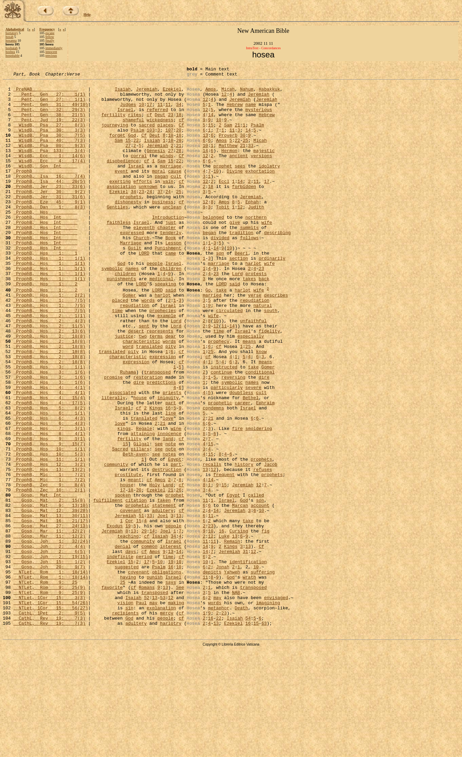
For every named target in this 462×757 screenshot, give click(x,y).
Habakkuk (269, 93)
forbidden (244, 210)
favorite (112, 691)
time (117, 358)
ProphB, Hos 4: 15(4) (49, 463)
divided (219, 271)
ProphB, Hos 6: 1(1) (49, 481)
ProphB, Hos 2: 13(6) (49, 383)
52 (146, 703)
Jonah (222, 666)
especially (250, 389)
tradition (241, 265)
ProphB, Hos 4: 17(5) (49, 469)
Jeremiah (146, 93)
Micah (228, 93)
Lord (237, 314)
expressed (132, 265)
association (121, 210)
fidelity (269, 383)
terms (156, 389)
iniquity (167, 463)
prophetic (220, 469)
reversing (233, 438)
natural (262, 352)
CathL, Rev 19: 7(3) (49, 728)
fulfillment (108, 586)
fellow (49, 37)
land (168, 512)
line (170, 481)
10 (141, 111)
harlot (253, 302)
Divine (235, 191)
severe (253, 451)
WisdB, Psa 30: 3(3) (49, 142)
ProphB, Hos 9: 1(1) (49, 512)
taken (164, 586)
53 (162, 703)
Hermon (229, 167)
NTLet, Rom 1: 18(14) (50, 672)
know (261, 408)
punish (155, 678)
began (209, 265)
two (143, 389)
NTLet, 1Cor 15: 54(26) (50, 709)
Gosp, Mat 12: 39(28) (50, 598)
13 (205, 148)
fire (237, 500)
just (170, 253)
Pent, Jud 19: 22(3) (49, 130)
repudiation (254, 346)
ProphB (45, 191)
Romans (147, 691)
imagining (268, 709)
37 (160, 216)
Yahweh (232, 672)
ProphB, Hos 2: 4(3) (49, 371)
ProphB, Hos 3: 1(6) (49, 432)
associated (122, 457)
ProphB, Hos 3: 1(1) (49, 426)
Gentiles (117, 234)
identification (248, 660)
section (238, 296)
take (221, 334)
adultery (162, 598)
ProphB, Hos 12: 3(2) (49, 543)
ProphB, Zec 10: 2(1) (49, 574)
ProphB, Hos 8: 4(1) (49, 506)
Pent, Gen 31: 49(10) (50, 111)
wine (176, 500)
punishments (121, 320)
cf (149, 124)
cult (176, 197)
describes (276, 340)
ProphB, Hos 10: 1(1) (49, 525)
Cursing (238, 623)
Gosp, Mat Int (45, 580)
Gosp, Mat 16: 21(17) (50, 611)
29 (144, 623)
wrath (249, 678)
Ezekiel (172, 93)
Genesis (156, 167)
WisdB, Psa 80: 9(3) (49, 161)
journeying (114, 136)
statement (164, 592)
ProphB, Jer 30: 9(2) (49, 216)
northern (256, 247)
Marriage (130, 277)
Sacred (120, 525)
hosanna (11, 40)
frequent (223, 555)
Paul (141, 709)
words (148, 346)
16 (168, 475)
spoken (123, 580)
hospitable (12, 55)
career (243, 469)
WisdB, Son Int (45, 185)
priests (172, 457)
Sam (228, 136)
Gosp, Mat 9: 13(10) (50, 592)
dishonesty (128, 228)
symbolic (112, 308)
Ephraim (265, 469)
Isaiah (123, 93)
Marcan (240, 592)
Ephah (252, 228)
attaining (142, 506)
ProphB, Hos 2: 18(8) (49, 389)
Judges (128, 111)
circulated (229, 358)
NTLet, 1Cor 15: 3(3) (49, 703)
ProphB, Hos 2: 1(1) (49, 365)
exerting (120, 204)
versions (261, 173)
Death (241, 715)
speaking (165, 327)
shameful (133, 130)
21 (237, 136)
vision (125, 709)
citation (136, 586)
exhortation (260, 191)
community (116, 543)
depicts (212, 672)
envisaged (276, 703)
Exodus (115, 617)
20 (178, 142)
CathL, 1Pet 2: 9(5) (49, 721)
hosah (9, 37)
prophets (130, 222)
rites (134, 124)
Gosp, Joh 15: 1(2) (49, 660)
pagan (161, 197)
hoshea (10, 52)
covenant (130, 598)
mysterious (258, 117)
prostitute (128, 555)
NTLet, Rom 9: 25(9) (49, 691)
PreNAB (45, 93)
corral (139, 173)
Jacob (270, 543)
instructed (223, 426)
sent (144, 377)
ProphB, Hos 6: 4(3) (49, 488)
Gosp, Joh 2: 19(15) (50, 654)
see (159, 518)
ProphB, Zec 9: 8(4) (49, 568)
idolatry (269, 185)
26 (178, 574)
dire (264, 438)
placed (120, 346)
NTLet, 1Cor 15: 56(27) (50, 715)
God (132, 148)
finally (49, 40)
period (144, 654)
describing (277, 265)
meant (134, 561)
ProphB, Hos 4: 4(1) (49, 451)
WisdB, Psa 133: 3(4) (49, 167)
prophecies (162, 358)
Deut (160, 124)
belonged (213, 247)
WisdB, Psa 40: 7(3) (49, 154)
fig (265, 623)
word (128, 401)
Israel (125, 117)
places (165, 136)
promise (113, 438)
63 (264, 734)
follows (249, 271)
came (170, 290)
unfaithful (253, 371)
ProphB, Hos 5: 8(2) (49, 475)
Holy (154, 568)
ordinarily (272, 296)
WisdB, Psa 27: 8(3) (49, 136)
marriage (170, 185)
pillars (140, 525)
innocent (51, 52)
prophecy (218, 395)
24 (149, 216)
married (212, 340)
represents (160, 383)
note (170, 518)
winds (166, 173)
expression (162, 414)
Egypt (174, 537)
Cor (129, 611)
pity (170, 401)
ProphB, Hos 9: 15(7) (49, 518)
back (264, 320)
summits (249, 259)
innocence (169, 506)
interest (170, 641)
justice (124, 389)
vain (168, 204)
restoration (148, 438)
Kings (156, 475)
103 (150, 142)
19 (128, 617)
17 (149, 111)
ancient (238, 173)
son (220, 290)
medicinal (161, 320)
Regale (144, 500)
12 (224, 99)
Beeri (241, 290)
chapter (166, 259)
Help (87, 14)
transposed (157, 432)
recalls (212, 543)
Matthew (228, 161)
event (121, 191)
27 (128, 161)
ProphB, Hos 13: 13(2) (49, 549)
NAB (236, 697)
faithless (119, 253)
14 (211, 124)
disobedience (123, 179)
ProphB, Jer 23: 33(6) (49, 210)
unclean (172, 234)
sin (129, 715)
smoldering (258, 500)
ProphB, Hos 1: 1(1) (49, 296)
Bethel (251, 463)
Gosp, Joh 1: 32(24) (50, 635)
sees (240, 185)
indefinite (120, 654)
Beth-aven (135, 531)
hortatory (11, 33)
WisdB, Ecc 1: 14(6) (49, 173)
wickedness (160, 130)
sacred (147, 136)
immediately (54, 48)
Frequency (47, 29)
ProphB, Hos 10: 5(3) (49, 531)
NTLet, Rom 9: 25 (45, 684)
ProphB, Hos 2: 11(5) (49, 377)
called (256, 580)
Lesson (173, 277)
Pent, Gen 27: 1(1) (49, 99)
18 (178, 124)
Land (168, 568)
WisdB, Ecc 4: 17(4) (49, 179)
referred (157, 117)
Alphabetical (14, 29)
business (162, 228)
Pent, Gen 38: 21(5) (49, 124)
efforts (142, 204)
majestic (263, 167)
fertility (113, 124)
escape (50, 33)
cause (174, 191)
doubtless (241, 457)
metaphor (218, 715)
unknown (148, 210)
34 (178, 111)
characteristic (141, 395)
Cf (181, 136)
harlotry (170, 734)
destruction (166, 549)
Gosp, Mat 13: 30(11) (50, 604)
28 (178, 167)
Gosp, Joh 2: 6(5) (49, 648)
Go (208, 334)
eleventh (143, 259)
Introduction (168, 247)
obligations (166, 672)
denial (123, 641)
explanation (161, 715)
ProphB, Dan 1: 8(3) (49, 234)
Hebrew (235, 111)
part (170, 469)
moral (158, 191)
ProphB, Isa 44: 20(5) (49, 204)
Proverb (228, 148)
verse (254, 340)
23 (171, 124)
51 (141, 604)
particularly (226, 451)
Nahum (246, 93)
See (180, 691)
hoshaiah (11, 48)
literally (113, 463)
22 (136, 154)
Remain (232, 635)
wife (266, 253)
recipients (125, 721)
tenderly (170, 265)
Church (141, 271)
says (170, 684)
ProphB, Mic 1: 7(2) (49, 555)
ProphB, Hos (45, 241)
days (130, 648)
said (234, 327)
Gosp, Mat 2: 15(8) (49, 586)
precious (51, 55)
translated (149, 401)
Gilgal (141, 518)
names (132, 308)
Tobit (222, 234)
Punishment (168, 284)
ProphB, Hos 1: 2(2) (49, 340)
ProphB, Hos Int (45, 247)
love (168, 488)
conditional (260, 432)
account (260, 592)
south (270, 358)
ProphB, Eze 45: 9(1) (49, 228)
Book (170, 271)
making (176, 709)
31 (245, 648)
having (128, 678)
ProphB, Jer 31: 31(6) (49, 222)
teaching (127, 629)
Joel (162, 604)
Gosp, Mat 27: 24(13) (50, 617)
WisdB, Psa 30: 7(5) (49, 148)
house (140, 463)
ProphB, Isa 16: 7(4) (49, 197)
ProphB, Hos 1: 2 (45, 327)
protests (256, 314)
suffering (263, 672)
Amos (210, 93)
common (149, 641)
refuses (262, 549)
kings (124, 500)
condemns (213, 475)
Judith (256, 234)
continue (221, 432)
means (249, 395)
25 (245, 154)
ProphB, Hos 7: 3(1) (49, 500)
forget (117, 148)
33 (251, 161)
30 (242, 148)
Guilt (134, 284)
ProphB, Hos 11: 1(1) (49, 537)
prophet (222, 185)
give (234, 253)
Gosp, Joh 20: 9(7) (49, 666)
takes (249, 320)
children (170, 308)
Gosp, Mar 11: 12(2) (49, 623)
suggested (127, 666)
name (250, 111)
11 (160, 111)
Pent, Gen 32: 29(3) (49, 117)
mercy (166, 721)
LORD (144, 290)
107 (169, 142)
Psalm (257, 136)
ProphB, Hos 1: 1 (45, 290)
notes (169, 531)
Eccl (224, 204)
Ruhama (128, 432)
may (217, 703)
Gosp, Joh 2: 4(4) (49, 641)
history (244, 543)
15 (211, 136)
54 (248, 728)
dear (170, 389)
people (155, 302)
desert (136, 383)
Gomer (129, 340)
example (166, 365)
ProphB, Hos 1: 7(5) (49, 346)
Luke (224, 629)
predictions (161, 445)
